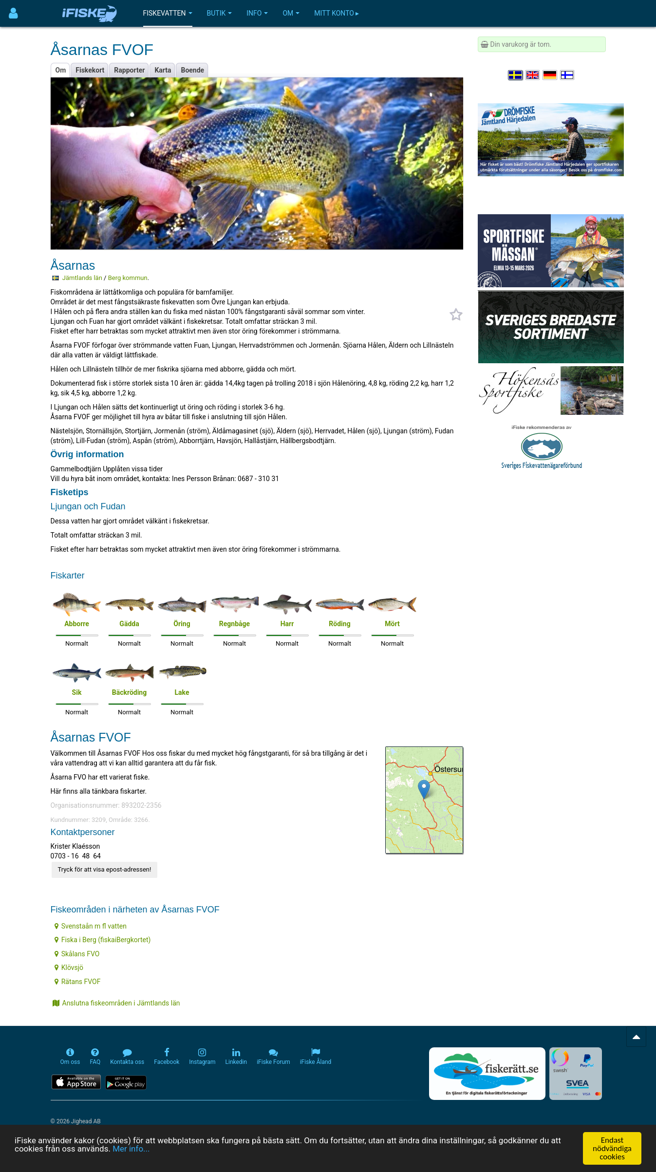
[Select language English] (533, 75)
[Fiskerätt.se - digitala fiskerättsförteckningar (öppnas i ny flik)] (487, 1073)
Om (291, 13)
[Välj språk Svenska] (516, 75)
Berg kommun (128, 277)
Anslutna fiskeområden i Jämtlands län (116, 1003)
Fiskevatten (167, 13)
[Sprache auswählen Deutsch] (550, 75)
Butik (219, 13)
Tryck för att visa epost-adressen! (104, 869)
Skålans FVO (77, 954)
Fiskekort (89, 70)
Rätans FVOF (78, 982)
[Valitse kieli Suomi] (568, 75)
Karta (162, 70)
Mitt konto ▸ (336, 13)
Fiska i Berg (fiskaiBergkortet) (103, 940)
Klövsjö (69, 967)
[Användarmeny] (13, 13)
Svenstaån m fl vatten (91, 926)
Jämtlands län (82, 277)
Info (257, 13)
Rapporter (129, 70)
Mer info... (131, 1149)
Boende (192, 70)
